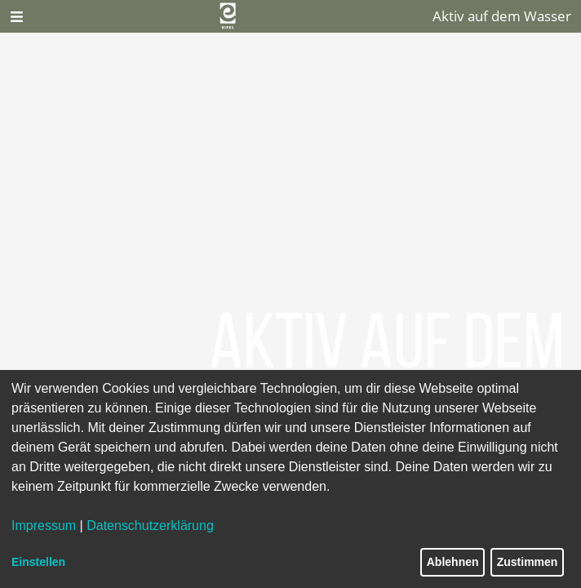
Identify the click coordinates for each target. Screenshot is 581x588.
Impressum (43, 525)
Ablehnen (453, 561)
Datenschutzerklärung (150, 525)
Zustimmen (527, 561)
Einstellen (38, 561)
